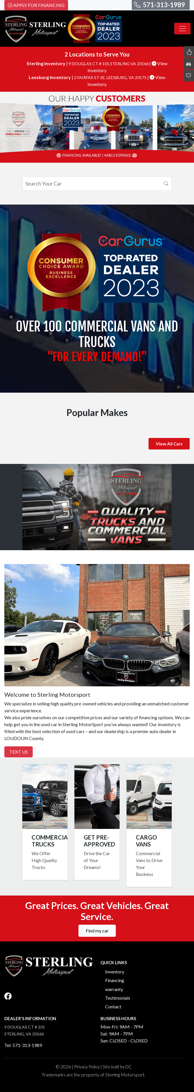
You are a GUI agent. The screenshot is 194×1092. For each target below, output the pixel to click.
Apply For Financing (36, 5)
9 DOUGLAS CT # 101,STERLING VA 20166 (109, 63)
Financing (114, 980)
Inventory (114, 971)
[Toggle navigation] (182, 28)
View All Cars (169, 443)
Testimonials (117, 998)
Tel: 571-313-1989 (23, 1045)
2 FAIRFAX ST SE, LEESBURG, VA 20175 (110, 77)
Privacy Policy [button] (87, 1066)
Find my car (97, 930)
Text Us (18, 751)
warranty (114, 989)
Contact (113, 1006)
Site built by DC (117, 1066)
